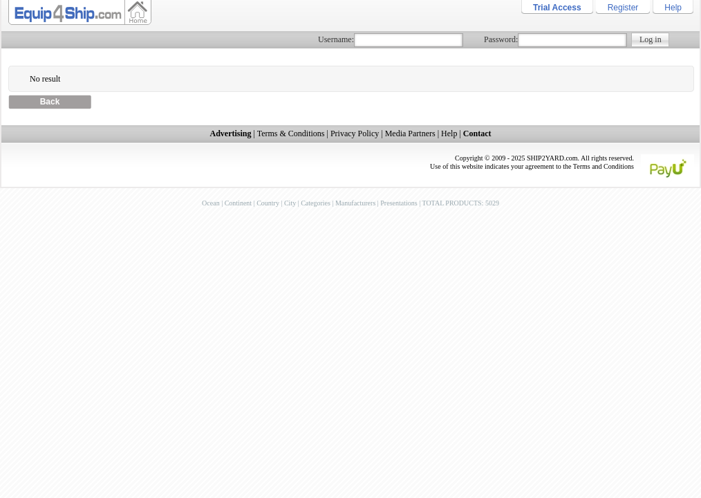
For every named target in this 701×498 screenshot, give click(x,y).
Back (50, 102)
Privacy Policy (354, 133)
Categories (315, 203)
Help (673, 7)
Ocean (211, 203)
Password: (501, 39)
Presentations (398, 203)
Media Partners (410, 133)
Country (267, 203)
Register (623, 7)
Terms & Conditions (291, 133)
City (290, 203)
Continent (238, 203)
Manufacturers (355, 203)
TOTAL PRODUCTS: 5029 (460, 203)
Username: (336, 39)
